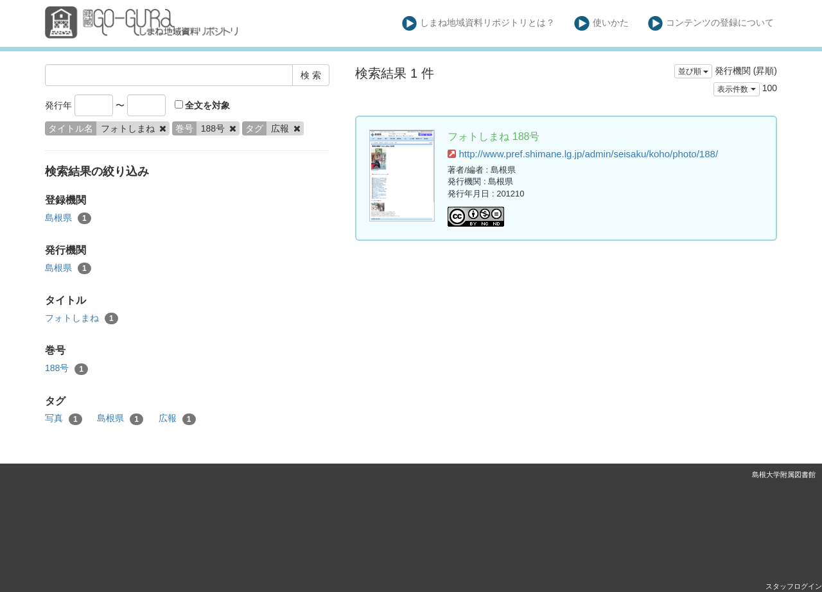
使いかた (601, 23)
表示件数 (736, 89)
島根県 (68, 218)
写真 (63, 418)
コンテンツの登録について (711, 23)
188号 (66, 368)
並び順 (693, 71)
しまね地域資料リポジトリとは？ (478, 23)
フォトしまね (81, 318)
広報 (177, 418)
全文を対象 (203, 105)
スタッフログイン (793, 586)
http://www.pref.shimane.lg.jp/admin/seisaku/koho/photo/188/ (583, 153)
